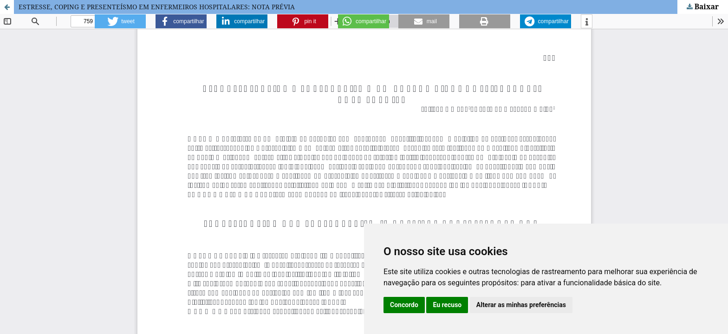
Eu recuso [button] (447, 304)
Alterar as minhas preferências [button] (521, 304)
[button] (120, 21)
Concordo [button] (404, 304)
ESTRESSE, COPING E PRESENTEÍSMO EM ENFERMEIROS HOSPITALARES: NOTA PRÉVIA (157, 6)
